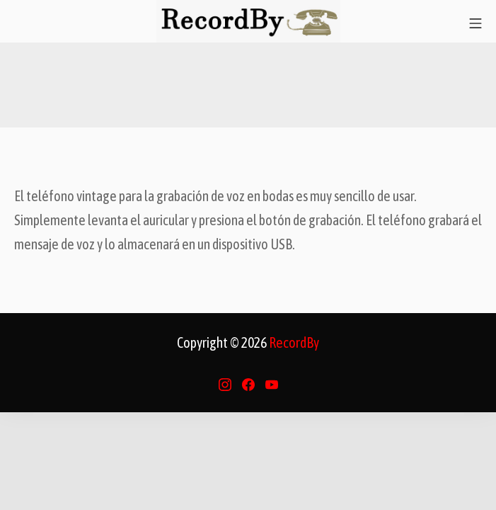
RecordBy (294, 342)
